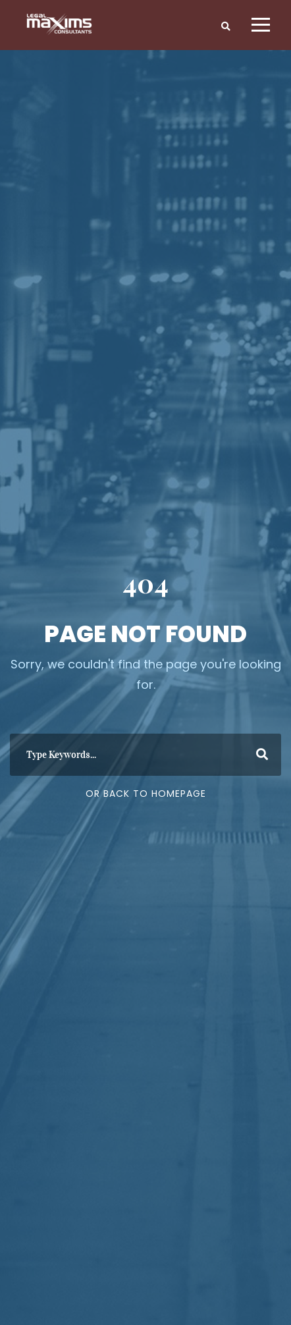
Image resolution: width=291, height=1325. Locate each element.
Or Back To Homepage (146, 793)
